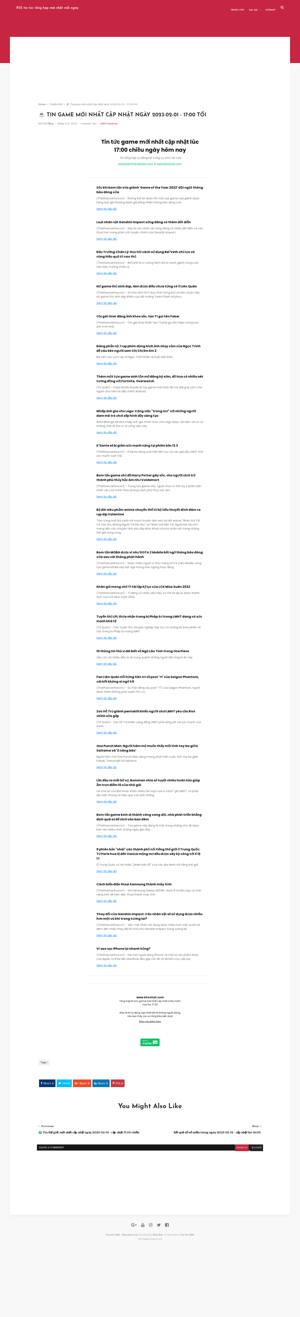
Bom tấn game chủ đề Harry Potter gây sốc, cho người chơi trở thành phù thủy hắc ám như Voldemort (145, 508)
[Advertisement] (150, 80)
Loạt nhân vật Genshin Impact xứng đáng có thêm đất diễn (143, 253)
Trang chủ (213, 7)
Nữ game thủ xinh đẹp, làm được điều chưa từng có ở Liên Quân (146, 317)
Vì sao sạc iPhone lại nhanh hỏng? (123, 979)
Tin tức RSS (187, 1293)
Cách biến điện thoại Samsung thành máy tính (134, 915)
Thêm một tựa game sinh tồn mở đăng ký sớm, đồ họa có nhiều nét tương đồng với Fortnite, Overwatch (149, 409)
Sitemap (247, 7)
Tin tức (229, 8)
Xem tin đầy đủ (106, 240)
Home (84, 108)
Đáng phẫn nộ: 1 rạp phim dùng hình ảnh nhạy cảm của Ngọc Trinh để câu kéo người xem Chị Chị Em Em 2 (148, 379)
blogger (212, 1194)
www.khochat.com (169, 195)
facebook (197, 1194)
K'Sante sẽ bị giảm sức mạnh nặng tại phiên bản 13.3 (137, 476)
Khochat (158, 1293)
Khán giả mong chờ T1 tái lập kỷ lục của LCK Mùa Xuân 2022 (143, 618)
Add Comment (150, 154)
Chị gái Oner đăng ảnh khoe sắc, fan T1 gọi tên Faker (137, 347)
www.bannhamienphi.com (135, 195)
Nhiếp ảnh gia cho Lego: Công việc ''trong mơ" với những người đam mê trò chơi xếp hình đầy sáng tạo (146, 444)
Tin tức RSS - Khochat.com (122, 1293)
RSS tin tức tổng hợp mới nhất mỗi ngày (71, 7)
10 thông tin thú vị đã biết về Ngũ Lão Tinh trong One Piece (142, 682)
